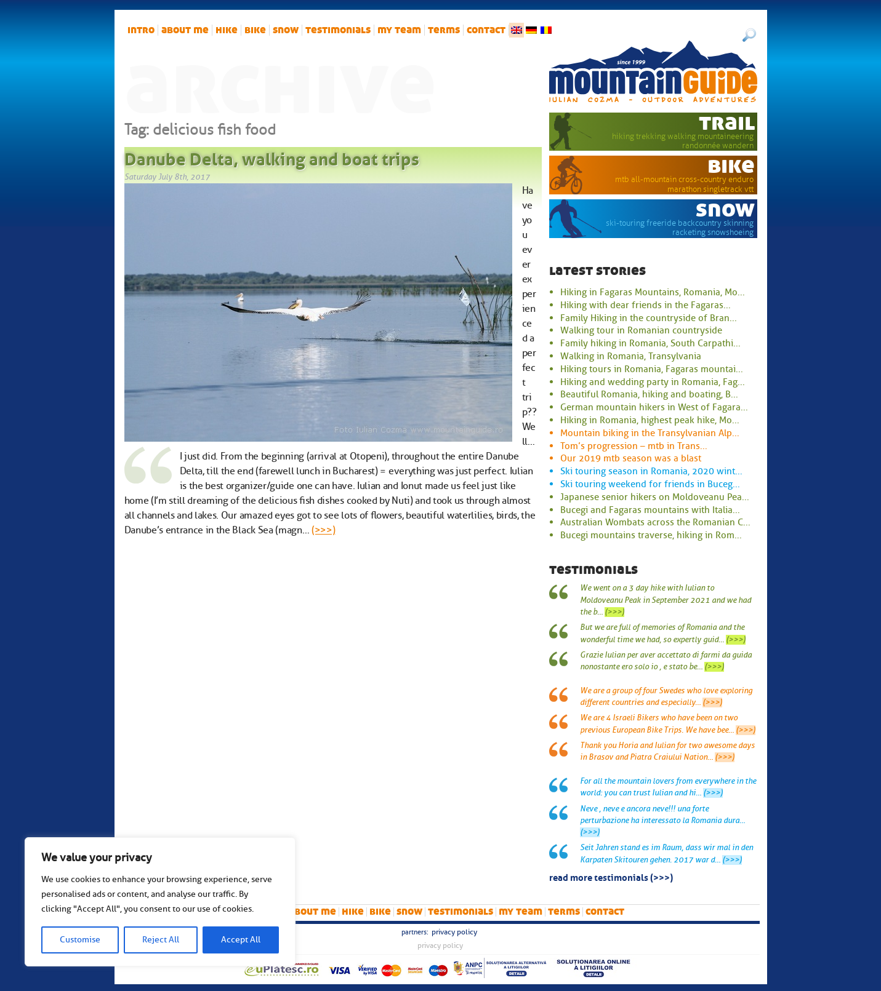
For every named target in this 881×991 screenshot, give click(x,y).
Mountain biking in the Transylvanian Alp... (649, 433)
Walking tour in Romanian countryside (641, 330)
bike (255, 30)
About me (185, 30)
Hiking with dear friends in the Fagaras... (645, 305)
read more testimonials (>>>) (611, 876)
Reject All (160, 939)
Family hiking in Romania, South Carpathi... (650, 343)
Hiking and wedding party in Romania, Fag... (652, 382)
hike (226, 30)
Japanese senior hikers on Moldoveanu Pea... (654, 497)
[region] (160, 901)
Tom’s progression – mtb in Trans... (633, 446)
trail (727, 122)
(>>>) (323, 530)
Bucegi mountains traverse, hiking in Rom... (651, 535)
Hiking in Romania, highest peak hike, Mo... (649, 420)
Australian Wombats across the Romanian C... (655, 522)
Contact (486, 30)
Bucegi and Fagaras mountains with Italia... (650, 510)
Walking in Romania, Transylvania (630, 356)
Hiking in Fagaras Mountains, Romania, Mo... (652, 292)
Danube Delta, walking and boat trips (271, 156)
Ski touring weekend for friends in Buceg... (650, 484)
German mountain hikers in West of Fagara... (654, 407)
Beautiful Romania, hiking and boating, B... (649, 394)
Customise (80, 939)
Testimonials (338, 30)
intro (141, 30)
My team (399, 30)
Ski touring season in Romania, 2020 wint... (651, 471)
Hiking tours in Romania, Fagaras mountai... (651, 369)
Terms (444, 30)
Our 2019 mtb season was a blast (630, 458)
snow (286, 30)
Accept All (240, 939)
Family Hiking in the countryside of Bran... (648, 318)
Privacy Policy (454, 932)
